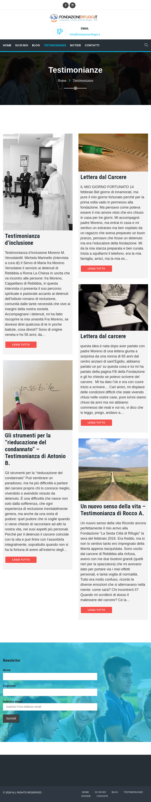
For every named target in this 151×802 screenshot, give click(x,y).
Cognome (9, 685)
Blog (36, 45)
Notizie (75, 45)
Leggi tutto (21, 344)
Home (7, 45)
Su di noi (21, 45)
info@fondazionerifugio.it (85, 34)
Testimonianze (55, 45)
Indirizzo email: (50, 705)
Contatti (92, 45)
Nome (7, 670)
